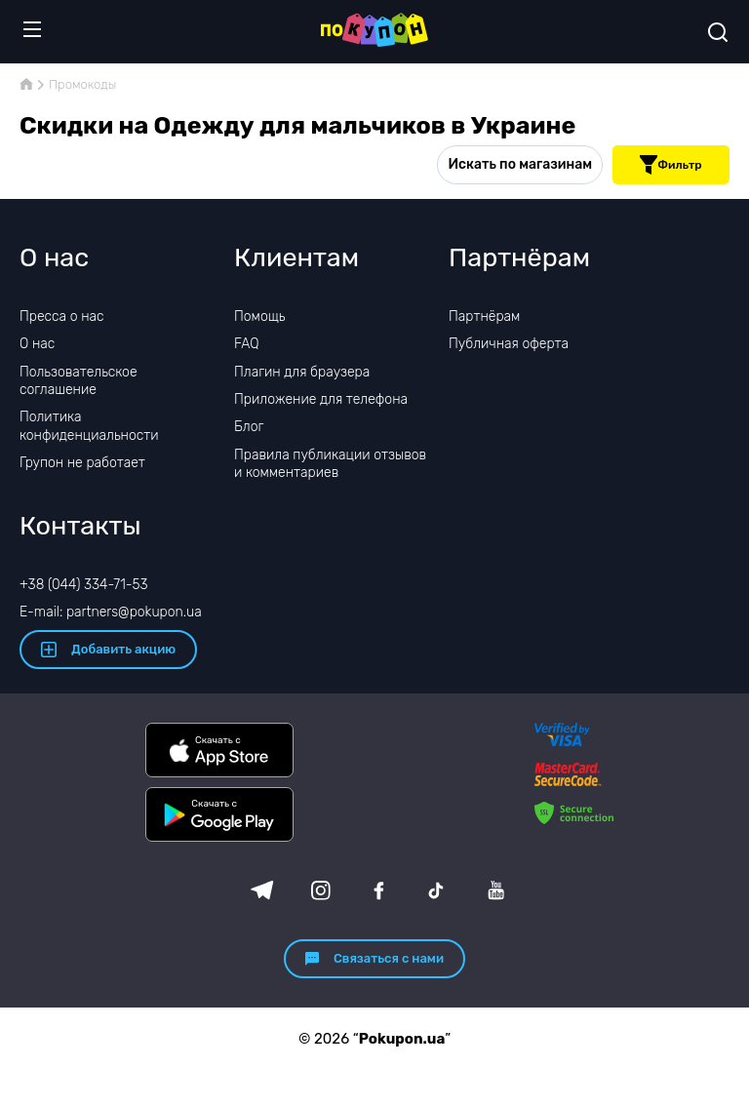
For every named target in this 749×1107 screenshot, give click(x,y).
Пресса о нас (61, 316)
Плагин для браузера (302, 372)
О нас (37, 344)
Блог (248, 426)
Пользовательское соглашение (79, 381)
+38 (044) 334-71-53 (84, 584)
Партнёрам (484, 316)
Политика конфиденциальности (89, 426)
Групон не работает (82, 463)
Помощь (260, 316)
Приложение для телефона (321, 399)
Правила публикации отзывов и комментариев (330, 464)
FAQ (246, 344)
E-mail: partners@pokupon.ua (111, 612)
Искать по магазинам (520, 164)
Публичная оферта (509, 344)
